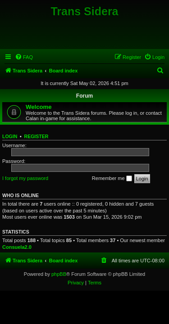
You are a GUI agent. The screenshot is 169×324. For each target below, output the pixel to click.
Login (9, 136)
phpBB (58, 274)
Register (36, 136)
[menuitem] (24, 57)
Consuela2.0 (17, 247)
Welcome (39, 107)
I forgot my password (25, 178)
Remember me (112, 179)
